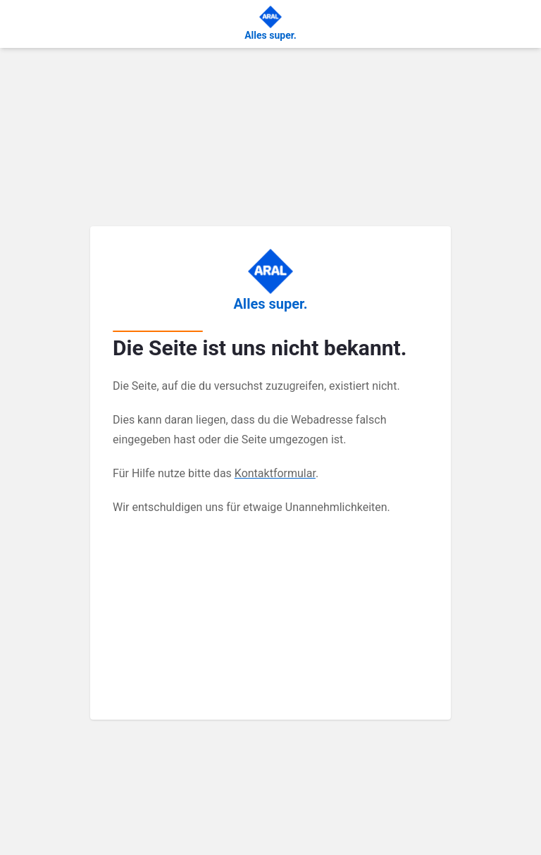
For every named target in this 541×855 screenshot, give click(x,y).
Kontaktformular (275, 473)
